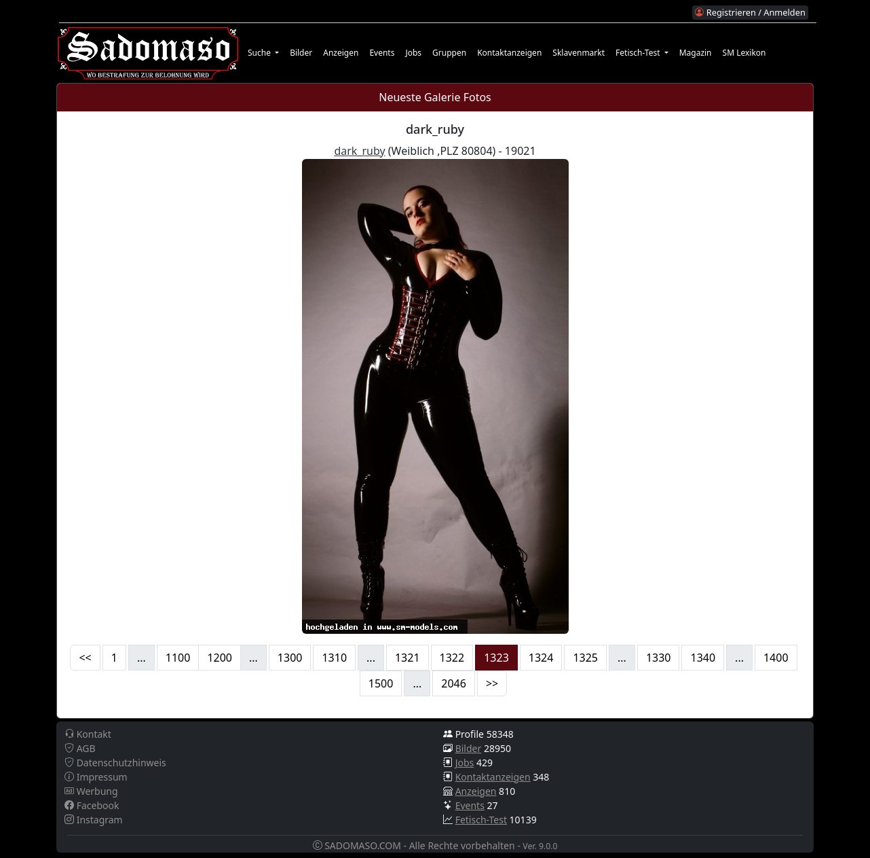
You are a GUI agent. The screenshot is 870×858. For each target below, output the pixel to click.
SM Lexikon (744, 52)
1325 (585, 657)
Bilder (301, 52)
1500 (381, 683)
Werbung (91, 791)
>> (492, 683)
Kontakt (87, 734)
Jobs (413, 52)
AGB (80, 748)
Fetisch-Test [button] (639, 52)
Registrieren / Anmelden (750, 12)
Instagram (93, 819)
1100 (178, 657)
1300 (290, 657)
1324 (541, 657)
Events (381, 52)
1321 (407, 657)
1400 (776, 657)
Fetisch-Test (481, 819)
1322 (452, 657)
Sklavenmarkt (578, 52)
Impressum (96, 776)
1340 (702, 657)
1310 (334, 657)
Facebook (91, 805)
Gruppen (449, 52)
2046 (453, 683)
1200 (219, 657)
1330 (658, 657)
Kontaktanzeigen (509, 52)
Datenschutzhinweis (115, 762)
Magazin (695, 52)
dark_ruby (359, 150)
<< (85, 657)
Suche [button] (260, 52)
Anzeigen (340, 52)
